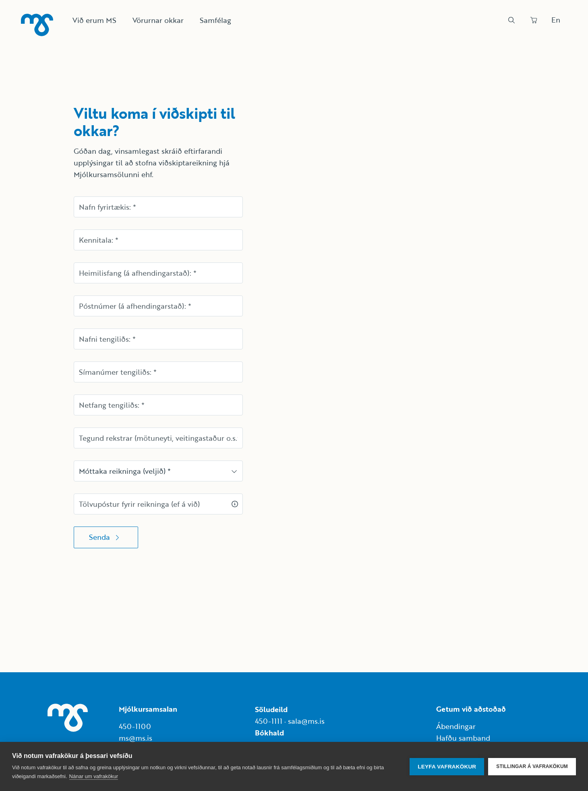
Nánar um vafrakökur (93, 776)
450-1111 (268, 721)
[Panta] (534, 20)
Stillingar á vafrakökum (532, 766)
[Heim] (37, 25)
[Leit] (511, 20)
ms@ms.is (135, 738)
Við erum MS (94, 20)
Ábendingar (456, 726)
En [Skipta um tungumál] (555, 19)
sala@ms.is (306, 721)
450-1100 (135, 726)
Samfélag (215, 20)
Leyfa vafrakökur (447, 767)
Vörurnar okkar (158, 20)
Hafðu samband (463, 738)
